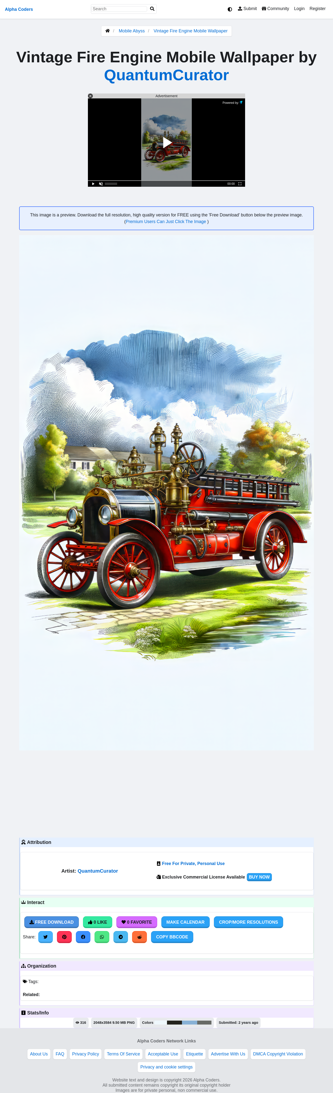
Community (275, 8)
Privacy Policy (85, 1054)
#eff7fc (160, 1023)
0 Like (97, 922)
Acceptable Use (163, 1054)
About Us (39, 1054)
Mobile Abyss (132, 30)
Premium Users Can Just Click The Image (166, 221)
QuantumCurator (166, 74)
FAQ (60, 1054)
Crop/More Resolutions (248, 922)
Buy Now (259, 877)
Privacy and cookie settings (166, 1067)
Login (299, 8)
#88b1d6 (189, 1023)
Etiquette (194, 1054)
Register (317, 8)
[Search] (152, 8)
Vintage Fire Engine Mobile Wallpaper (190, 30)
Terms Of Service (123, 1054)
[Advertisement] (166, 793)
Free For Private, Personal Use (193, 863)
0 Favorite (137, 922)
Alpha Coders (19, 9)
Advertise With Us (228, 1054)
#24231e (174, 1023)
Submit (247, 8)
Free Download (51, 922)
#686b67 (204, 1023)
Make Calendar (185, 922)
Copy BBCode (172, 936)
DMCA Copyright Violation (278, 1054)
